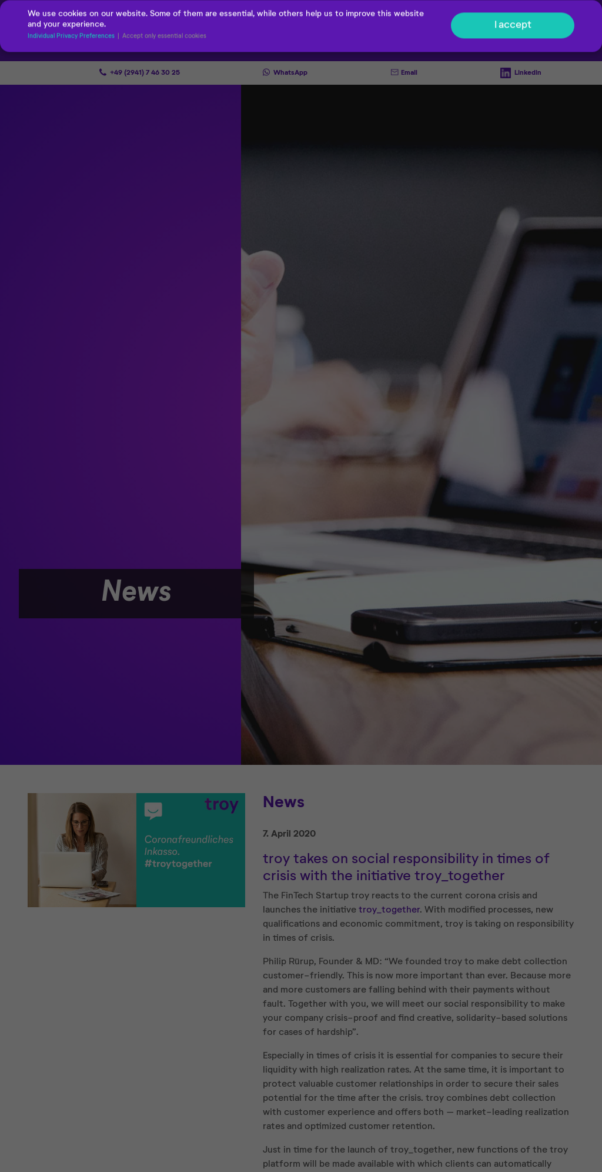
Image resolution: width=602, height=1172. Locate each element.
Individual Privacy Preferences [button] (72, 38)
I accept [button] (512, 26)
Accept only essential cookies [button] (164, 38)
